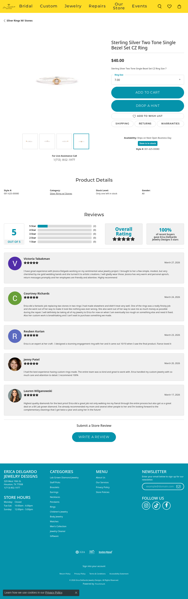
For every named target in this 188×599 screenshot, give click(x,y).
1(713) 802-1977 (64, 168)
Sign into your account (94, 574)
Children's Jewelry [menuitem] (59, 520)
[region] (55, 88)
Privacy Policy (102, 495)
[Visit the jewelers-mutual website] (105, 560)
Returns (145, 132)
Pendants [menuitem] (55, 510)
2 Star (32, 246)
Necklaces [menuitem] (55, 505)
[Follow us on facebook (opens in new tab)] (166, 514)
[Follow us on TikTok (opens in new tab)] (156, 514)
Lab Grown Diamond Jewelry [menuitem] (64, 485)
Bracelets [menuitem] (54, 495)
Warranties (170, 132)
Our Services (102, 490)
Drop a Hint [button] (148, 114)
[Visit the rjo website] (92, 560)
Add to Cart (148, 101)
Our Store (126, 10)
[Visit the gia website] (80, 560)
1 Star (32, 250)
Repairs (108, 10)
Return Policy (65, 582)
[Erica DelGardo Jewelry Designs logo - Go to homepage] (20, 10)
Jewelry (92, 10)
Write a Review (94, 445)
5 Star (32, 234)
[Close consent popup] (76, 593)
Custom (76, 10)
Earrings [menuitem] (54, 500)
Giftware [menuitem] (54, 544)
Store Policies (102, 500)
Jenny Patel (32, 368)
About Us (100, 485)
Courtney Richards (37, 302)
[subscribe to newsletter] (178, 495)
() (94, 234)
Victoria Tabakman (37, 267)
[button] (159, 11)
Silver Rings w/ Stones (20, 29)
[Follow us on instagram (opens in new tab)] (146, 514)
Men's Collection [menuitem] (58, 534)
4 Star (32, 238)
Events (143, 10)
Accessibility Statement (118, 582)
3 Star (32, 242)
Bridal (61, 10)
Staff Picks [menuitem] (55, 490)
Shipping (122, 132)
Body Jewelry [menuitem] (56, 524)
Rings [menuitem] (53, 515)
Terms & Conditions (97, 582)
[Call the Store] (12, 496)
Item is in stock (147, 151)
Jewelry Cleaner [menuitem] (57, 539)
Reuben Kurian (34, 340)
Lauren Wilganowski (38, 399)
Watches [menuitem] (54, 529)
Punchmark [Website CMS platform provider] (100, 592)
